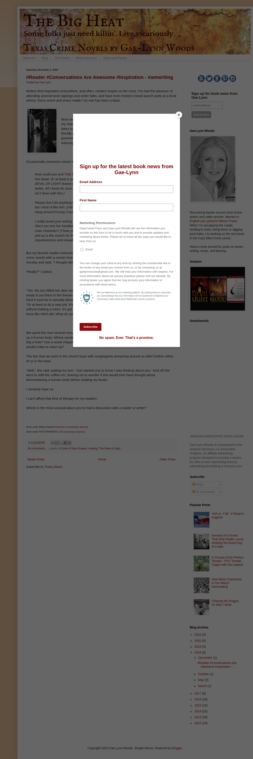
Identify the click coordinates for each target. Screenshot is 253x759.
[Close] (179, 115)
